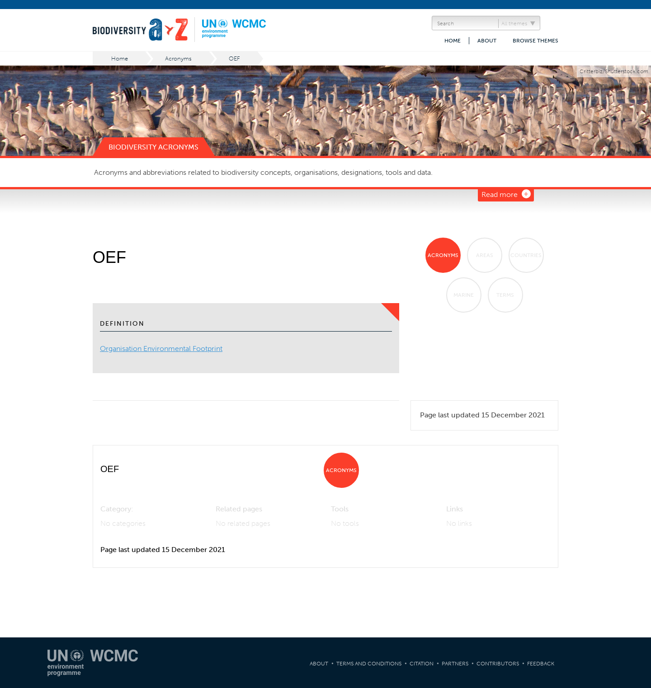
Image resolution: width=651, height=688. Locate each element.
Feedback (540, 663)
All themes (514, 23)
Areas (484, 255)
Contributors (497, 663)
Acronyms (178, 58)
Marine (463, 295)
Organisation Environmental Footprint (161, 348)
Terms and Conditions (368, 663)
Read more (499, 194)
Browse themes (535, 40)
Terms (505, 295)
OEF (234, 58)
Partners (455, 663)
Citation (422, 663)
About (486, 40)
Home (452, 40)
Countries (526, 255)
